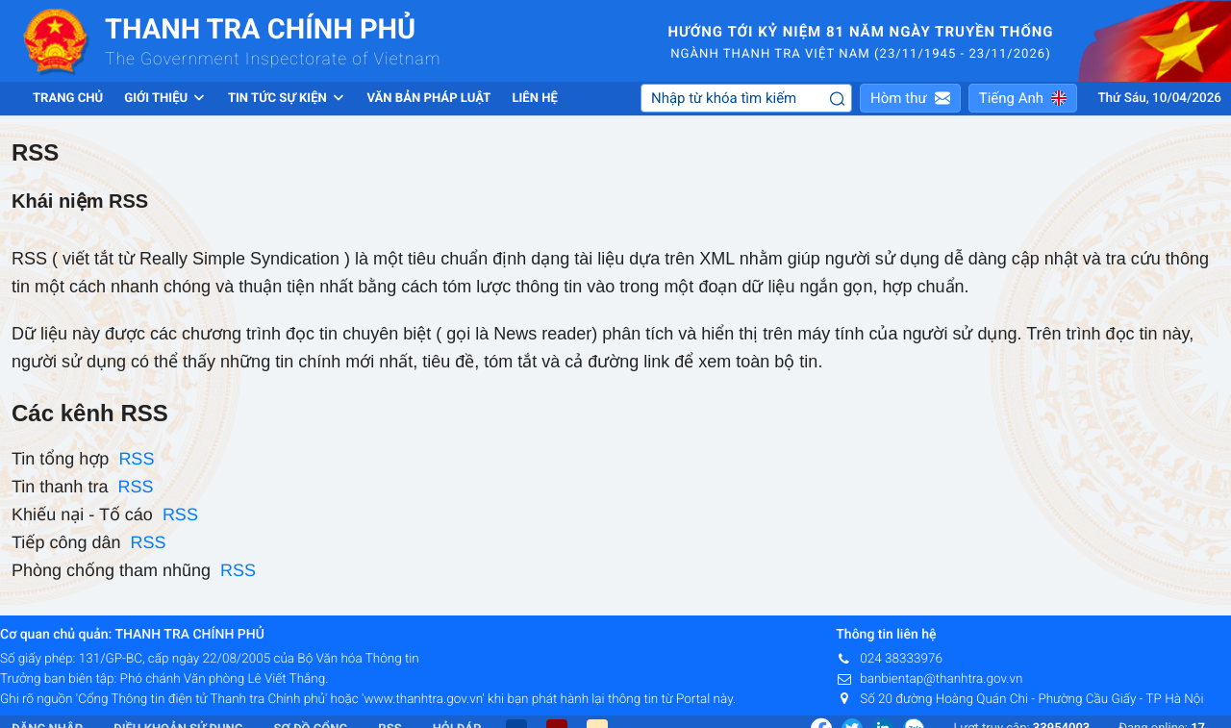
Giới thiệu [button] (165, 98)
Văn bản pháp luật (428, 98)
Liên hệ (534, 98)
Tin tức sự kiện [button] (287, 98)
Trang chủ (68, 98)
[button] (910, 98)
